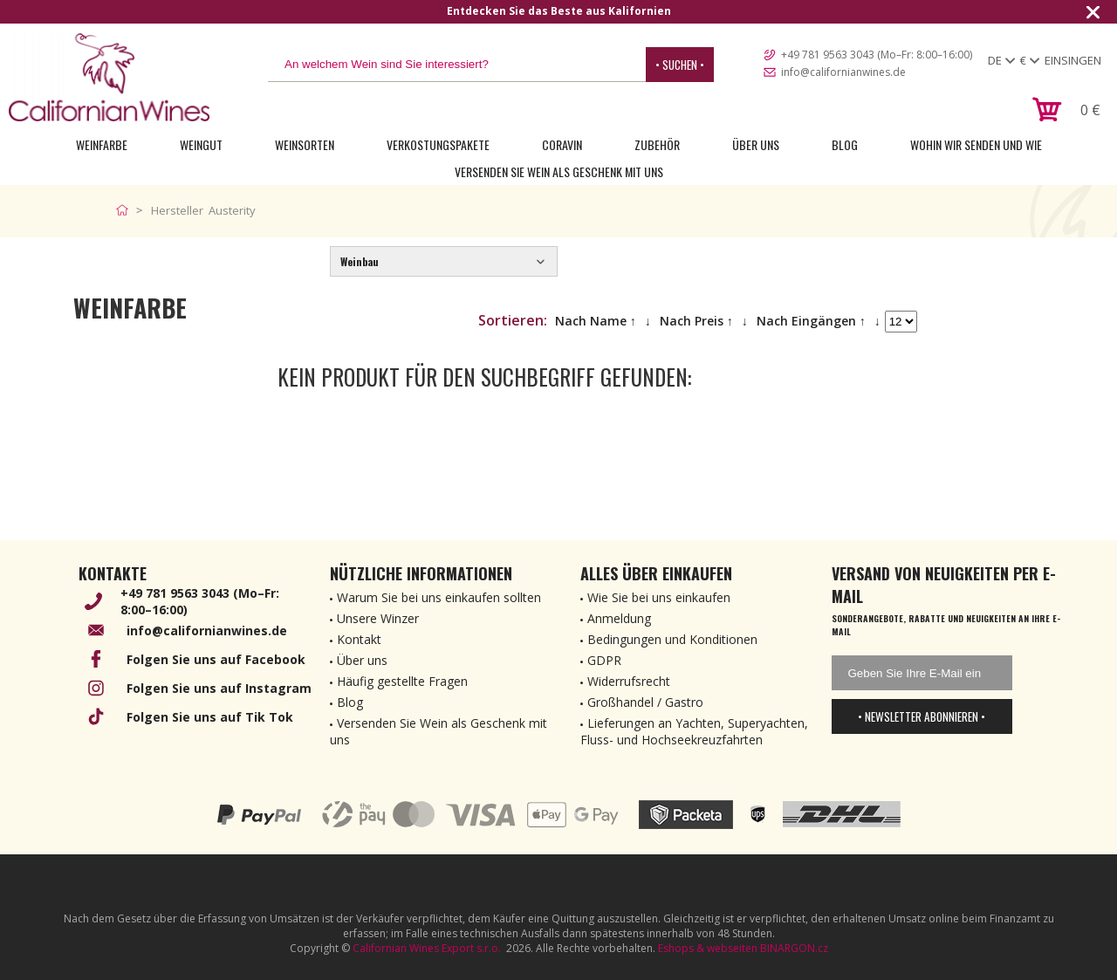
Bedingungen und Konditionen (672, 639)
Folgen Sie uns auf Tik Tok (210, 717)
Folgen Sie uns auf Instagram (219, 688)
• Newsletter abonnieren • (921, 716)
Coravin (562, 144)
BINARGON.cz (794, 948)
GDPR (604, 660)
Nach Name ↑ (595, 320)
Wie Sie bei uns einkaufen (658, 597)
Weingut (201, 144)
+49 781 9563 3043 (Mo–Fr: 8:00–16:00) (876, 54)
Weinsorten (304, 144)
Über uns (755, 144)
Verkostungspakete (438, 144)
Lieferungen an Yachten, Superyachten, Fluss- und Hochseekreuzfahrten (694, 731)
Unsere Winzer (378, 618)
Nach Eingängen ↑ (811, 320)
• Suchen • (679, 64)
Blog (845, 144)
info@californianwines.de (843, 72)
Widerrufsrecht (628, 681)
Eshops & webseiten (707, 948)
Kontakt (359, 639)
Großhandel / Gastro (645, 702)
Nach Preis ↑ (696, 320)
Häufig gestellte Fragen (402, 681)
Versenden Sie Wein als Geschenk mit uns (559, 171)
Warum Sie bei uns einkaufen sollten (439, 597)
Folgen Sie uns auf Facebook (216, 659)
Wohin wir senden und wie (976, 144)
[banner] (109, 77)
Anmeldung (619, 618)
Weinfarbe (101, 144)
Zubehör (657, 144)
